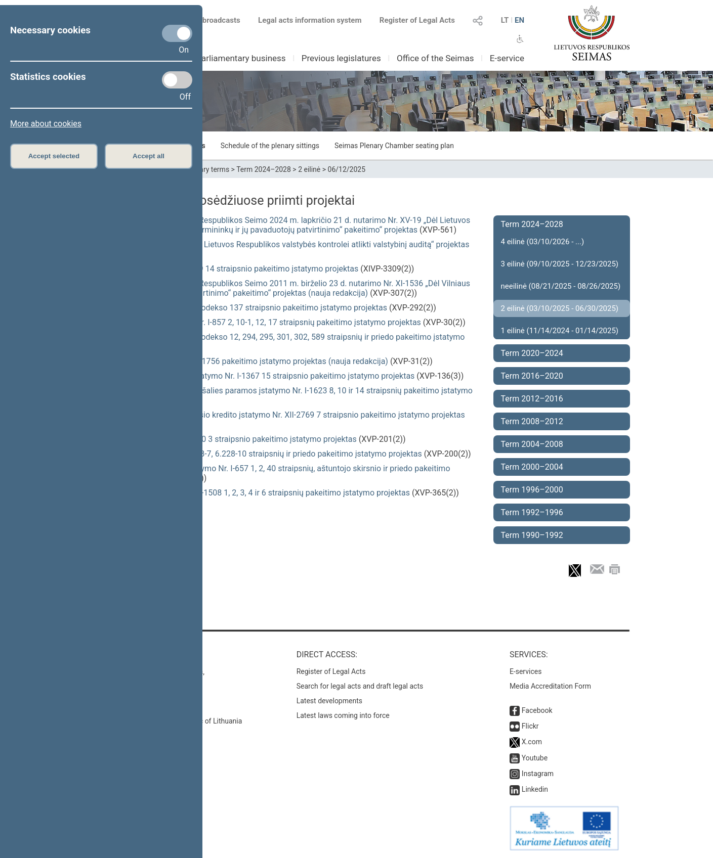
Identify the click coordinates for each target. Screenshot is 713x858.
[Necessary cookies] (177, 33)
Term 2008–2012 (532, 421)
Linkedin (535, 789)
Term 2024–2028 (263, 169)
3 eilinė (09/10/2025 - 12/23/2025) (560, 263)
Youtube (535, 758)
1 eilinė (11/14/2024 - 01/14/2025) (560, 330)
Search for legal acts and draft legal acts (360, 686)
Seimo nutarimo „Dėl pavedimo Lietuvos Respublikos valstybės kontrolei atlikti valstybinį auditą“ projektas (280, 244)
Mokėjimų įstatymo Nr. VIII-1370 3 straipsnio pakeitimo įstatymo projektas (224, 439)
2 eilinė (309, 169)
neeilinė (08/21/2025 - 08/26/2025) (561, 286)
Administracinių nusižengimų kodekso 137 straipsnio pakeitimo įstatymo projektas (239, 307)
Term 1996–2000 (532, 489)
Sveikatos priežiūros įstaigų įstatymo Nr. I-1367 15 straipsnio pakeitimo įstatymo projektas (253, 376)
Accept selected (54, 156)
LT (505, 20)
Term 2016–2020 (532, 376)
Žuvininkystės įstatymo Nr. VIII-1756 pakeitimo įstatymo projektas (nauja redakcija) (239, 361)
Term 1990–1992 (532, 535)
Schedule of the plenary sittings (270, 146)
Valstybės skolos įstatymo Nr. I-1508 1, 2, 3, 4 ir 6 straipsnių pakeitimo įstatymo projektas (250, 493)
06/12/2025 (347, 169)
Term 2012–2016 (532, 398)
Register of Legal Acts (417, 20)
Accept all (148, 156)
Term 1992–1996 (532, 512)
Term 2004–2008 (532, 444)
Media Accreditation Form (550, 686)
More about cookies (45, 123)
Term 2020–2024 (532, 353)
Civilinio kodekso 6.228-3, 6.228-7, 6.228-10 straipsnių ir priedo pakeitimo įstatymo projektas (256, 454)
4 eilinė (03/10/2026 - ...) (542, 241)
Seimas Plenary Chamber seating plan (394, 146)
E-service (507, 58)
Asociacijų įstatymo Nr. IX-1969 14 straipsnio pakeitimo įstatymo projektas (225, 269)
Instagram (538, 774)
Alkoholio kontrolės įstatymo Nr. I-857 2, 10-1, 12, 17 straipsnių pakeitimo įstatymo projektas (256, 322)
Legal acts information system (309, 20)
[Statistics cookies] (177, 79)
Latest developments (329, 701)
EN (519, 20)
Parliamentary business (240, 58)
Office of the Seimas (435, 58)
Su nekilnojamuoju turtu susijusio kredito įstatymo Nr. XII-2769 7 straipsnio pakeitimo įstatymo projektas (278, 415)
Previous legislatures (341, 58)
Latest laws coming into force (343, 715)
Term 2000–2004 (532, 467)
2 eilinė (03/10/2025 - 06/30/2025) (560, 308)
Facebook (537, 710)
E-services (526, 671)
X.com (532, 742)
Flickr (530, 726)
